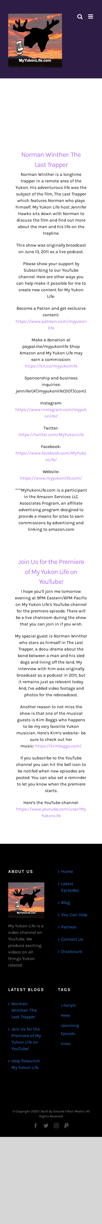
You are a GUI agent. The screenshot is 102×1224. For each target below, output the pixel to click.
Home (67, 871)
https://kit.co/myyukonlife (51, 366)
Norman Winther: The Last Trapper (24, 1010)
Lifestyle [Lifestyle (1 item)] (68, 1005)
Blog (65, 902)
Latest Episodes (70, 887)
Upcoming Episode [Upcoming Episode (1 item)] (70, 1029)
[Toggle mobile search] (80, 16)
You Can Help (74, 914)
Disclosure (71, 951)
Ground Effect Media (68, 1111)
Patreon (69, 926)
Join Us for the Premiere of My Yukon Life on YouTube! (51, 571)
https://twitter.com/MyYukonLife (51, 434)
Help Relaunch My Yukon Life (25, 1064)
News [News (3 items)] (65, 1015)
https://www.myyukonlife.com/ (51, 478)
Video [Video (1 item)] (66, 1043)
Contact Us (72, 939)
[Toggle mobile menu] (91, 16)
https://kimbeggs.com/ (58, 745)
